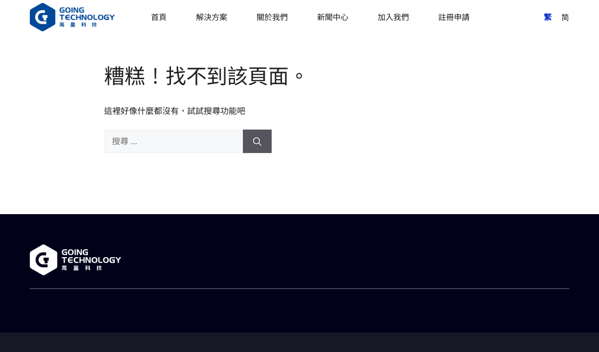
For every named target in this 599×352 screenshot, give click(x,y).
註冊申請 (454, 17)
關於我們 (272, 17)
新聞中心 (332, 17)
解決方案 (211, 17)
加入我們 (393, 17)
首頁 (159, 17)
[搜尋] (257, 141)
